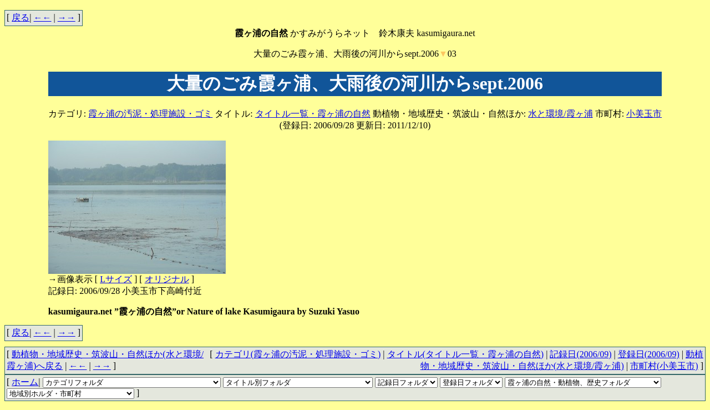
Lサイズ (116, 279)
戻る (20, 17)
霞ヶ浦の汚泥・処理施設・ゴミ (150, 113)
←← (43, 17)
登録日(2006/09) (648, 354)
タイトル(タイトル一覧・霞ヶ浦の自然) (465, 354)
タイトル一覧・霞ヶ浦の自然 (313, 113)
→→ (66, 17)
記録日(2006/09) (580, 354)
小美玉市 (644, 113)
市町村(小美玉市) (664, 366)
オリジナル (167, 279)
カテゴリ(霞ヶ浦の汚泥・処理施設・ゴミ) (298, 354)
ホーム (25, 382)
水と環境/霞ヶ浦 (560, 113)
